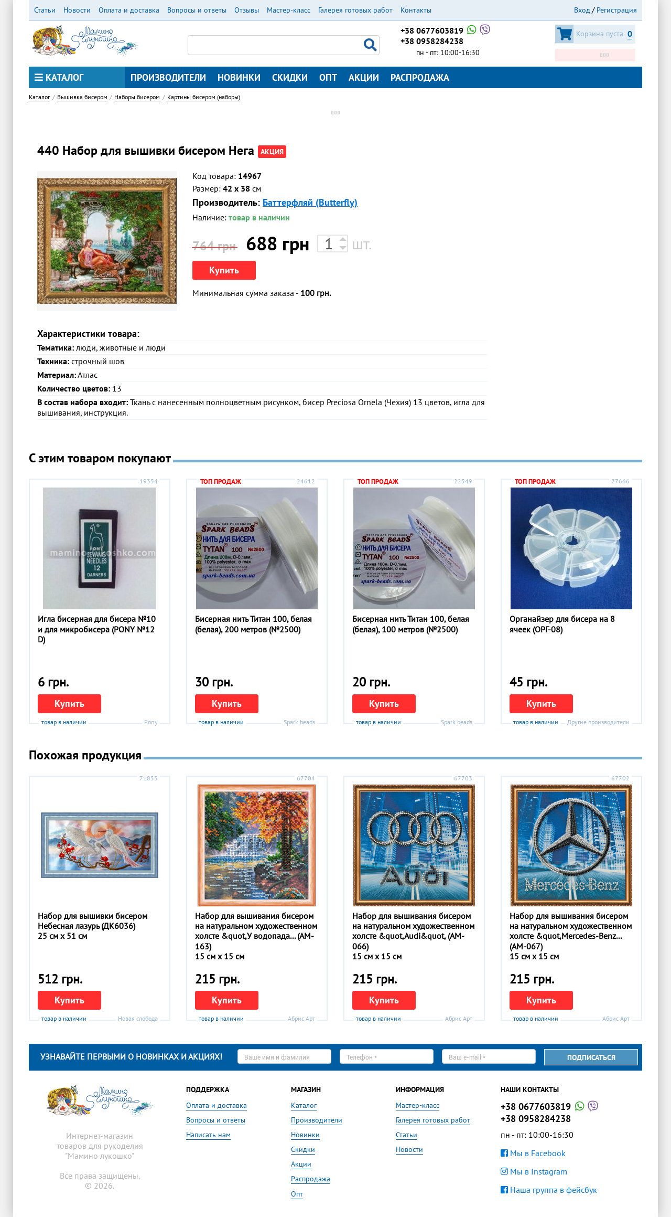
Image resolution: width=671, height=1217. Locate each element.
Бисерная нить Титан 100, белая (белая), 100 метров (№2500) (410, 623)
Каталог (59, 77)
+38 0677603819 (446, 30)
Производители (168, 77)
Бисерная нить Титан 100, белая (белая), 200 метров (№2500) (253, 623)
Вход (582, 10)
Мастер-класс (288, 10)
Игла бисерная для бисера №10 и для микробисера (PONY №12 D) (97, 628)
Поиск (372, 45)
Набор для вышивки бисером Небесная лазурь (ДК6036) (92, 921)
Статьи (45, 10)
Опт (328, 77)
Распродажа (420, 77)
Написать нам (208, 1134)
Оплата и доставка (129, 10)
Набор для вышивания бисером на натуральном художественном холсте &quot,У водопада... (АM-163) (256, 931)
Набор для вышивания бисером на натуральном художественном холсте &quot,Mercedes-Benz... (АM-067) (571, 931)
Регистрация (617, 10)
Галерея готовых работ (355, 10)
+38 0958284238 (432, 41)
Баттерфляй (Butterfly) (310, 202)
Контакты (416, 10)
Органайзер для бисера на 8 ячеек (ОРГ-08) (562, 623)
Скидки (290, 77)
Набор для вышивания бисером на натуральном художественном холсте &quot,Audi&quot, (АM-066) (413, 931)
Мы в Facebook (533, 1153)
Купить (224, 270)
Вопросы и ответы (196, 10)
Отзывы (246, 10)
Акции (364, 77)
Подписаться (591, 1057)
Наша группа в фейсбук (549, 1189)
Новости (77, 10)
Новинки (239, 77)
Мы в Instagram (534, 1171)
